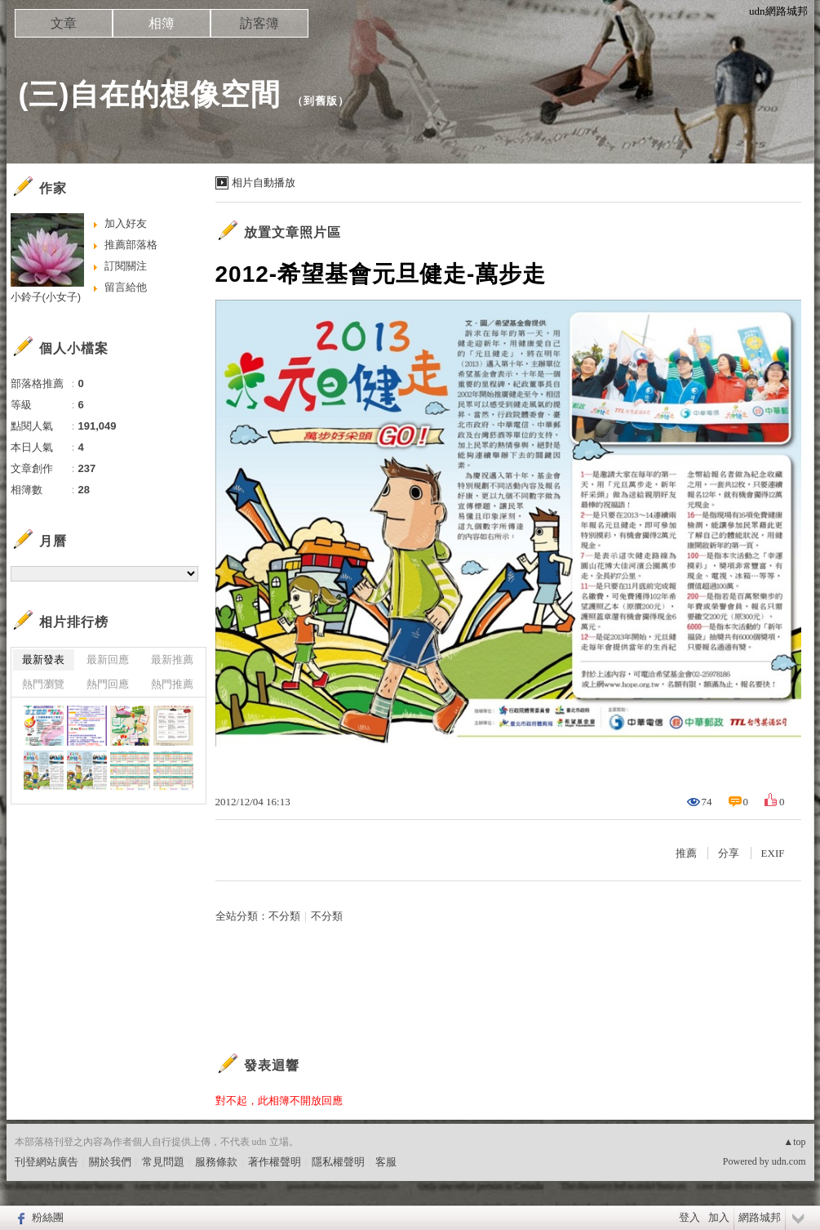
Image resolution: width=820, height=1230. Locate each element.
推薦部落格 (130, 244)
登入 (689, 1217)
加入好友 (125, 223)
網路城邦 (759, 1217)
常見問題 (163, 1162)
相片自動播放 (263, 182)
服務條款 (216, 1162)
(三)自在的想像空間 (150, 94)
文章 (64, 23)
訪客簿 (259, 23)
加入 (718, 1217)
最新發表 (43, 659)
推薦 (686, 853)
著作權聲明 (274, 1162)
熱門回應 (107, 684)
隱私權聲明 (338, 1162)
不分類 (284, 916)
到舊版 (321, 101)
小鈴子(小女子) (46, 297)
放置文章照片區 (292, 232)
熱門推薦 (172, 684)
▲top (794, 1142)
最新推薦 (172, 659)
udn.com (789, 1161)
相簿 (161, 23)
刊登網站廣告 (46, 1162)
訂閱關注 (125, 266)
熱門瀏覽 (43, 684)
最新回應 (107, 659)
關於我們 (110, 1162)
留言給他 (125, 287)
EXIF (773, 853)
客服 (386, 1162)
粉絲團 (48, 1217)
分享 (728, 853)
